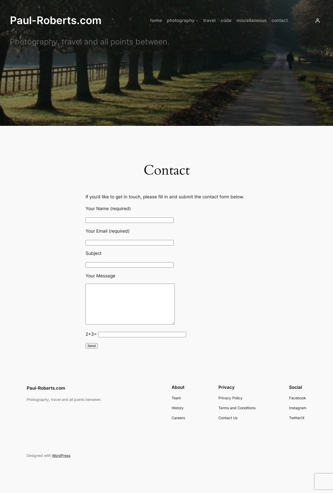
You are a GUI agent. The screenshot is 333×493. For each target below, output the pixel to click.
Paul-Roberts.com (55, 20)
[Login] (317, 20)
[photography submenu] (197, 20)
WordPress (61, 463)
